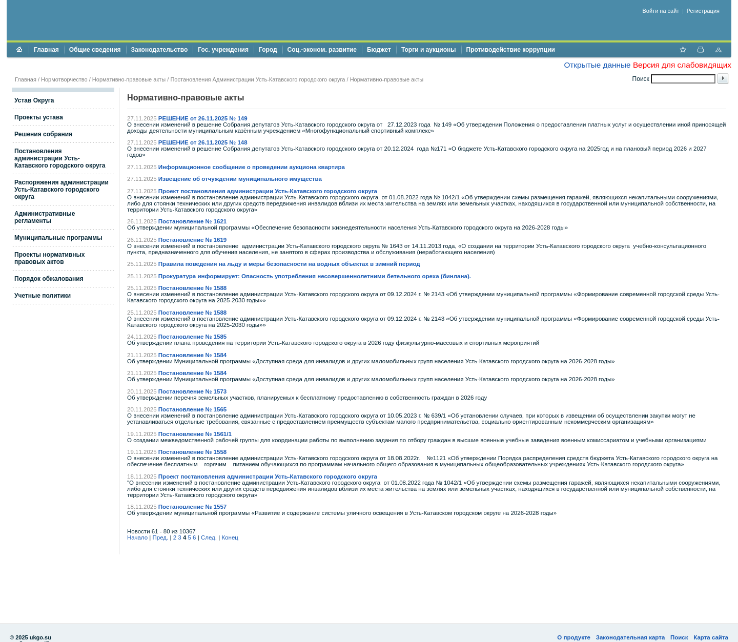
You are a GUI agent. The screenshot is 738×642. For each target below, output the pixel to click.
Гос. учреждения (223, 49)
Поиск (679, 637)
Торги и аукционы (428, 49)
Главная (46, 49)
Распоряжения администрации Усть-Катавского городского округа (61, 189)
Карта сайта (710, 637)
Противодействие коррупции (510, 49)
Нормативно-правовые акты (129, 79)
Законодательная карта (630, 637)
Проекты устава (38, 117)
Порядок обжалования (49, 278)
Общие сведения (95, 49)
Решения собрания (43, 134)
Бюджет (379, 49)
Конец (229, 537)
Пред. (161, 537)
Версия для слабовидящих (682, 64)
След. (209, 537)
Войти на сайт (661, 11)
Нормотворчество (64, 79)
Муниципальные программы (58, 237)
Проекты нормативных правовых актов (49, 258)
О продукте (573, 637)
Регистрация (703, 11)
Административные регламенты (44, 217)
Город (268, 49)
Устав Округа (34, 100)
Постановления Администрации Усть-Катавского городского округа (257, 79)
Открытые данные (597, 64)
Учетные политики (42, 295)
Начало (137, 537)
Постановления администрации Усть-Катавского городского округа (59, 158)
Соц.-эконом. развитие (322, 49)
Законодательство (159, 49)
